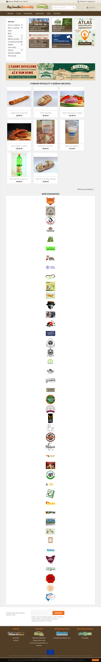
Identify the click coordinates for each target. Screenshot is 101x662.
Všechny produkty (86, 189)
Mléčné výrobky (13, 39)
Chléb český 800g (45, 113)
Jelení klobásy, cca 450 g (19, 146)
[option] (50, 71)
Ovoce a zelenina (14, 25)
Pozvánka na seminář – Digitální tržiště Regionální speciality (38, 28)
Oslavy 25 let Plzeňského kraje (62, 45)
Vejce (10, 31)
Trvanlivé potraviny (15, 42)
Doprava (39, 645)
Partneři (16, 640)
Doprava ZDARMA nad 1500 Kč (17, 1)
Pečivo (10, 36)
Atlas (48, 13)
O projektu (85, 638)
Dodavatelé (28, 13)
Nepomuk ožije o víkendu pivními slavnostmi (59, 28)
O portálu (16, 638)
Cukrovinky (12, 47)
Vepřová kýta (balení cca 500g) (72, 113)
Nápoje (10, 45)
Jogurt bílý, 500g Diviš (72, 146)
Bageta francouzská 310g (19, 113)
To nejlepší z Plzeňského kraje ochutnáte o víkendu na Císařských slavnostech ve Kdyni (38, 43)
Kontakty (57, 13)
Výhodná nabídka (14, 53)
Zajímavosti (39, 13)
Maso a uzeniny (13, 28)
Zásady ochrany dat (39, 640)
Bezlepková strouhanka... (46, 146)
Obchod (10, 13)
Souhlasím (95, 660)
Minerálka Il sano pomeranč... (19, 179)
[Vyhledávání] (64, 8)
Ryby (9, 33)
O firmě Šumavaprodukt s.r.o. (39, 643)
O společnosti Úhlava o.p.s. (62, 638)
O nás (18, 13)
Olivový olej (12, 56)
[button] (12, 71)
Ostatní (10, 50)
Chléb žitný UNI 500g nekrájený (45, 179)
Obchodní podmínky (39, 638)
